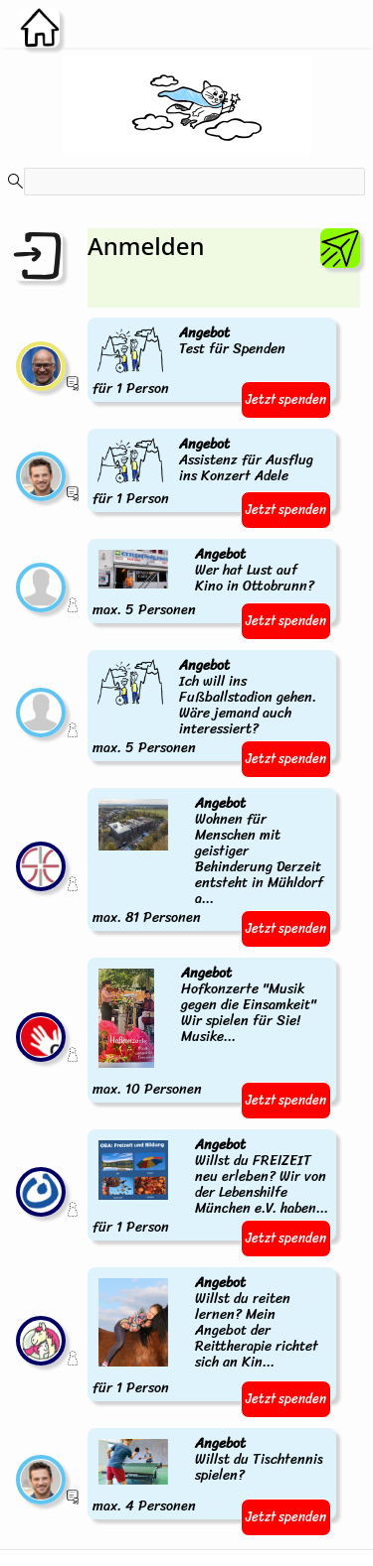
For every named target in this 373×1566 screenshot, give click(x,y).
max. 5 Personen (212, 583)
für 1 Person (190, 362)
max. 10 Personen (212, 1032)
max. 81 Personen (212, 861)
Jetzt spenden (286, 399)
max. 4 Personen (212, 1475)
